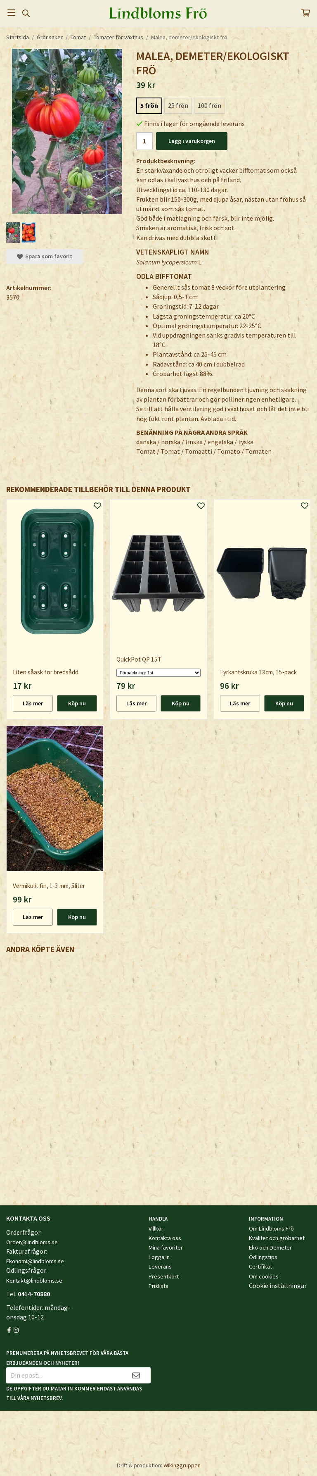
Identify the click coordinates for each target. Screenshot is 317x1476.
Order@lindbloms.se (32, 1242)
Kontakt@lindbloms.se (34, 1280)
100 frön (209, 105)
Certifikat (260, 1266)
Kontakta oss (165, 1238)
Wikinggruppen (182, 1465)
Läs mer (33, 703)
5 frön (149, 105)
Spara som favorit (44, 256)
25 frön (178, 105)
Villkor (156, 1228)
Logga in (159, 1257)
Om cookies (264, 1276)
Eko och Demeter (270, 1247)
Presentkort (164, 1276)
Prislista (158, 1286)
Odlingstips (263, 1257)
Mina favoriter (166, 1247)
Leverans (160, 1266)
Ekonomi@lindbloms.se (35, 1261)
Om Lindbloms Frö (271, 1228)
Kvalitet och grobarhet (277, 1238)
